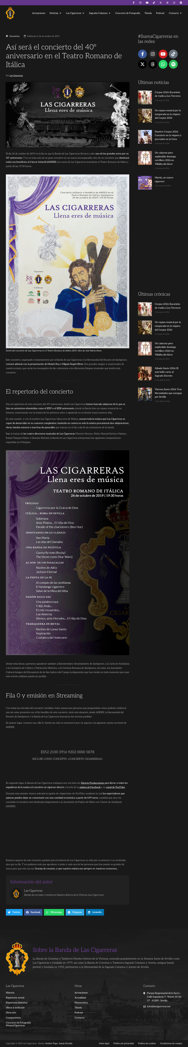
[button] (55, 13)
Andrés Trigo (51, 1043)
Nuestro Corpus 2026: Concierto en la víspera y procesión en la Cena (163, 135)
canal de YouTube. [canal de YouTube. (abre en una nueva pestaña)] (115, 787)
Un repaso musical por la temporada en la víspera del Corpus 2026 (164, 113)
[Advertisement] (160, 236)
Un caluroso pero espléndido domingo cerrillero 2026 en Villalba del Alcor (165, 156)
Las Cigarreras (16, 75)
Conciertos (14, 36)
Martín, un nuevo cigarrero (164, 173)
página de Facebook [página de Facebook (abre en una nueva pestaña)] (90, 787)
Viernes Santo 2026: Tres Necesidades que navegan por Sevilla (165, 376)
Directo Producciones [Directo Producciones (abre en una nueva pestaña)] (92, 783)
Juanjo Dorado (65, 1043)
